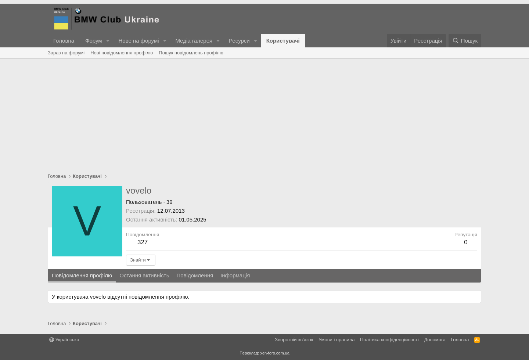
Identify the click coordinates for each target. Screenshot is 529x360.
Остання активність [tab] (144, 275)
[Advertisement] (264, 113)
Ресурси (239, 40)
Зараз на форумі (66, 52)
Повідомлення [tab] (194, 275)
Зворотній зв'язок (294, 339)
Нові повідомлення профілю (121, 52)
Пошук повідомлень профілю (191, 52)
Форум (93, 40)
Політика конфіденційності (389, 339)
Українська (64, 339)
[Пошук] (465, 40)
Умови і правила (337, 339)
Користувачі (283, 40)
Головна (63, 40)
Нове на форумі (138, 40)
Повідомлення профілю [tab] (82, 275)
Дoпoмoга (434, 339)
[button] (107, 40)
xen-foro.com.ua (274, 353)
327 (142, 242)
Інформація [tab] (235, 275)
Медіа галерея (193, 40)
